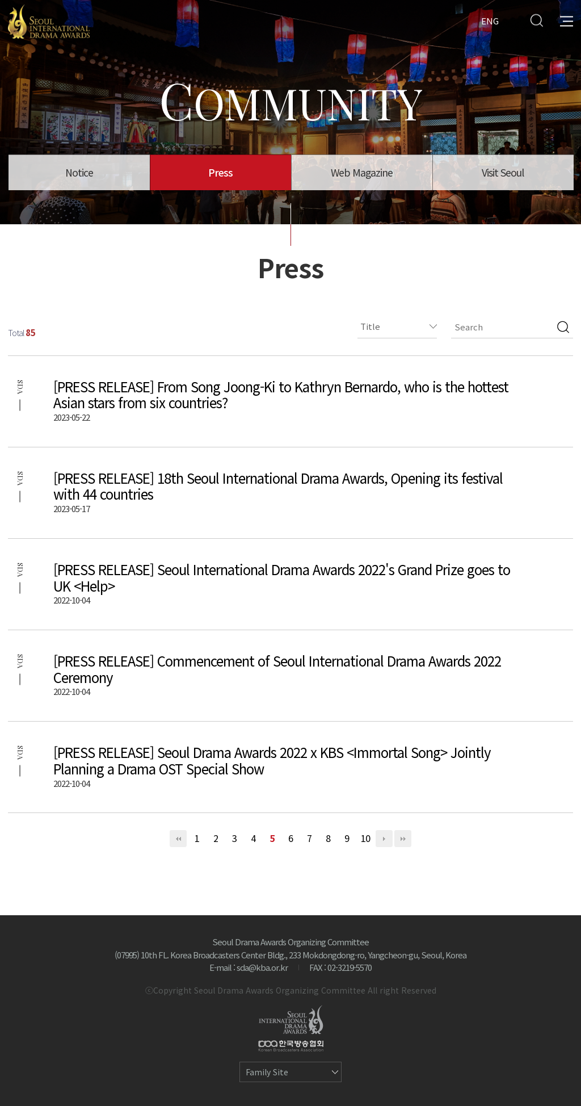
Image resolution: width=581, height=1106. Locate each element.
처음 (178, 838)
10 (365, 838)
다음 (384, 838)
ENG (490, 20)
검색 (563, 327)
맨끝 (402, 838)
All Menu (566, 20)
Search (536, 20)
